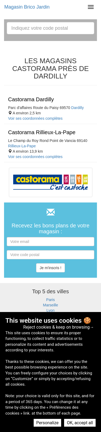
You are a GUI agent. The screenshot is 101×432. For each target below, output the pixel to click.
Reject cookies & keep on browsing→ (58, 327)
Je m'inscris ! (50, 268)
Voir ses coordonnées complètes (35, 118)
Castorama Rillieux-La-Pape (41, 132)
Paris (50, 300)
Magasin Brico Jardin (27, 7)
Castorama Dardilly (31, 99)
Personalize (47, 422)
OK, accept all (80, 422)
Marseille (50, 305)
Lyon (51, 310)
